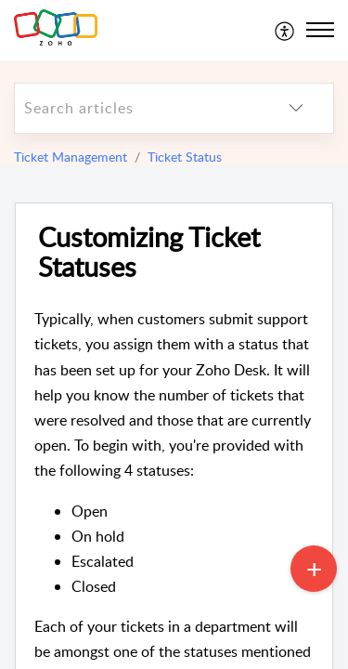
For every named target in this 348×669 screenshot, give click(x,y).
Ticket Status (185, 156)
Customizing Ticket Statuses (149, 252)
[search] (137, 108)
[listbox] (296, 108)
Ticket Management (70, 156)
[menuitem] (285, 29)
